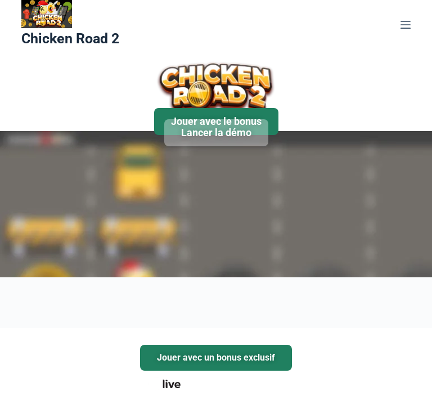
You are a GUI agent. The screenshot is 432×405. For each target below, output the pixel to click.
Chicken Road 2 (70, 38)
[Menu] (405, 25)
